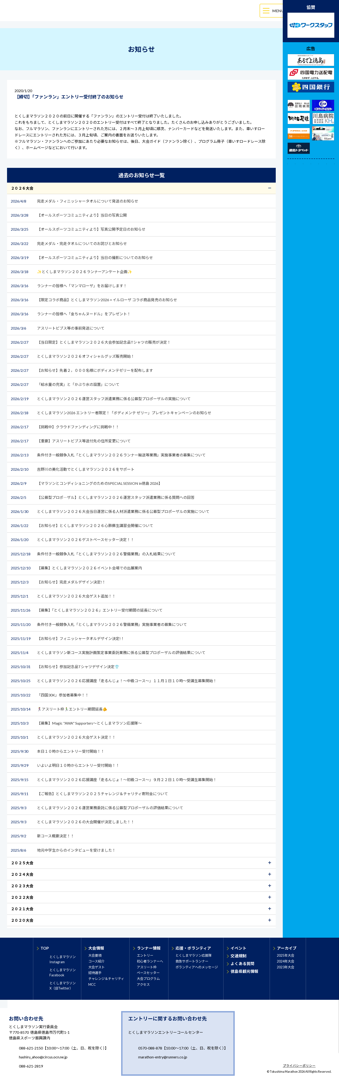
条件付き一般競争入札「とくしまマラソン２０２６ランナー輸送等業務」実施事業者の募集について (108, 455)
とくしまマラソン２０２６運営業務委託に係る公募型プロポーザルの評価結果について (97, 808)
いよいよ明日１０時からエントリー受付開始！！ (65, 765)
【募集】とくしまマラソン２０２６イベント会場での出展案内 (77, 568)
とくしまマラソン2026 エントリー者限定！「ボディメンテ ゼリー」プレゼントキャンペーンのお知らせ (111, 413)
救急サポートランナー (191, 961)
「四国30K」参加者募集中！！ (50, 695)
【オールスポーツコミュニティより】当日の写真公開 (69, 215)
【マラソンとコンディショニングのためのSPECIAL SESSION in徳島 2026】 (86, 483)
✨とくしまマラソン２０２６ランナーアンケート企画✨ (71, 271)
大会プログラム (148, 979)
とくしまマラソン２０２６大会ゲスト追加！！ (63, 596)
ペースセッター (148, 973)
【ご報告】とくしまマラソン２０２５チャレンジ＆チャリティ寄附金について (90, 793)
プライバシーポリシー (299, 1066)
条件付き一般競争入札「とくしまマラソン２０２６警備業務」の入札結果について (93, 554)
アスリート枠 (146, 967)
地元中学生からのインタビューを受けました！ (63, 850)
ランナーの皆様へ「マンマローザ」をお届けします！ (69, 285)
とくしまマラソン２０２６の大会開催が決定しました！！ (73, 822)
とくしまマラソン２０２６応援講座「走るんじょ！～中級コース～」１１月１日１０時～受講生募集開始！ (114, 680)
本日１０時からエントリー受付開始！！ (57, 751)
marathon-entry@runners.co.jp (162, 1057)
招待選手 (94, 973)
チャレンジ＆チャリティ (106, 979)
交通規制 (238, 955)
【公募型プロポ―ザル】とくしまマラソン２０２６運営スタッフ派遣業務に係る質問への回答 (103, 497)
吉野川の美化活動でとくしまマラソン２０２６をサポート (73, 469)
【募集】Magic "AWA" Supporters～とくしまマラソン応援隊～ (76, 723)
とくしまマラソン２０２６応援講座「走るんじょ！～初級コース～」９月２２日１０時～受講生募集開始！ (114, 779)
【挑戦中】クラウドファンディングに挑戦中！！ (65, 427)
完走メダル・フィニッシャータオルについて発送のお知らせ (74, 201)
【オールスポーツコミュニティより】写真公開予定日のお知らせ (78, 229)
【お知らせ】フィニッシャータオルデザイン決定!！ (68, 638)
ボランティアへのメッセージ (196, 967)
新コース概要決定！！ (44, 836)
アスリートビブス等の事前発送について (57, 328)
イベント (238, 948)
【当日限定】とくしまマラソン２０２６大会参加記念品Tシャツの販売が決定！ (91, 342)
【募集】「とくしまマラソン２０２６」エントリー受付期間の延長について (87, 610)
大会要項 (94, 955)
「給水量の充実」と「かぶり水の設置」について (65, 384)
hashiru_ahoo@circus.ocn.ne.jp (43, 1057)
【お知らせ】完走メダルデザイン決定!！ (58, 582)
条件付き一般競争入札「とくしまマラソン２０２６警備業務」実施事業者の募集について (99, 624)
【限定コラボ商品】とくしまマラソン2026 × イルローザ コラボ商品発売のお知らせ (94, 300)
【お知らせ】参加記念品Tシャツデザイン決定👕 (65, 666)
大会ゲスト (96, 967)
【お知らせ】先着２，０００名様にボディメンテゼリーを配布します (82, 370)
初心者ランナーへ (150, 961)
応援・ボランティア (193, 948)
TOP (45, 948)
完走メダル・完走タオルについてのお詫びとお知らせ (69, 243)
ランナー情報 (149, 948)
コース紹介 (96, 961)
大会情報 (96, 948)
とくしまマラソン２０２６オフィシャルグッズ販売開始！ (73, 356)
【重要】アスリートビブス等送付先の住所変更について (71, 441)
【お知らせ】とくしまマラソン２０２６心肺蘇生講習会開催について (84, 525)
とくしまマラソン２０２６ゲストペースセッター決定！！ (72, 539)
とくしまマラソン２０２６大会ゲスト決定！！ (63, 737)
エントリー (145, 955)
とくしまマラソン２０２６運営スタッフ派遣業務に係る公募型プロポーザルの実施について (101, 398)
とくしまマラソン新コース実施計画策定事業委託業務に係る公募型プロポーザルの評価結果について (108, 652)
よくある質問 (242, 963)
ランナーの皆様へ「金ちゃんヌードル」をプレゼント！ (71, 314)
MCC (92, 984)
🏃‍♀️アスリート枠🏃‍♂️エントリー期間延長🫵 (59, 709)
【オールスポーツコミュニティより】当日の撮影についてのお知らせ (82, 257)
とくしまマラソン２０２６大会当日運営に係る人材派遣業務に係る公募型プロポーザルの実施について (110, 511)
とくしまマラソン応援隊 (193, 955)
